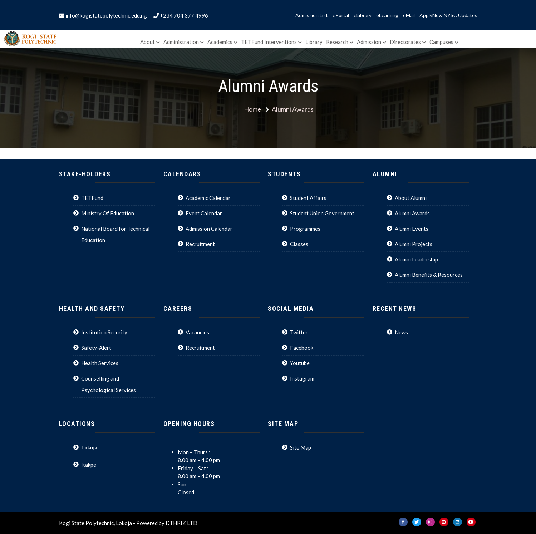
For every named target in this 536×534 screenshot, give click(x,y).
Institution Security (104, 332)
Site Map (300, 447)
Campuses (441, 42)
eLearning (387, 15)
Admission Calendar (209, 228)
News (401, 332)
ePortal (341, 15)
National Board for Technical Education (115, 234)
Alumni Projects (413, 244)
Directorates (405, 42)
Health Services (99, 363)
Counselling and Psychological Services (108, 384)
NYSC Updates (460, 15)
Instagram (302, 378)
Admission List (311, 15)
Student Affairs (308, 198)
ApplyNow (431, 15)
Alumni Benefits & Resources (429, 274)
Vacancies (197, 332)
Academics (219, 42)
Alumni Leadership (416, 259)
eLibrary (363, 15)
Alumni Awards (412, 213)
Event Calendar (204, 213)
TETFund (92, 198)
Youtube (300, 363)
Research (337, 42)
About (147, 42)
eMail (409, 15)
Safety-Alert (96, 347)
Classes (299, 244)
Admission (369, 42)
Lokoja (89, 447)
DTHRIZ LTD (181, 523)
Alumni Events (411, 228)
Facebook (301, 347)
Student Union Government (322, 213)
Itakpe (88, 464)
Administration (181, 42)
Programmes (305, 228)
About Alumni (411, 198)
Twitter (299, 332)
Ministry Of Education (107, 213)
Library (314, 42)
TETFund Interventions (269, 42)
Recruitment (200, 244)
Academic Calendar (208, 198)
